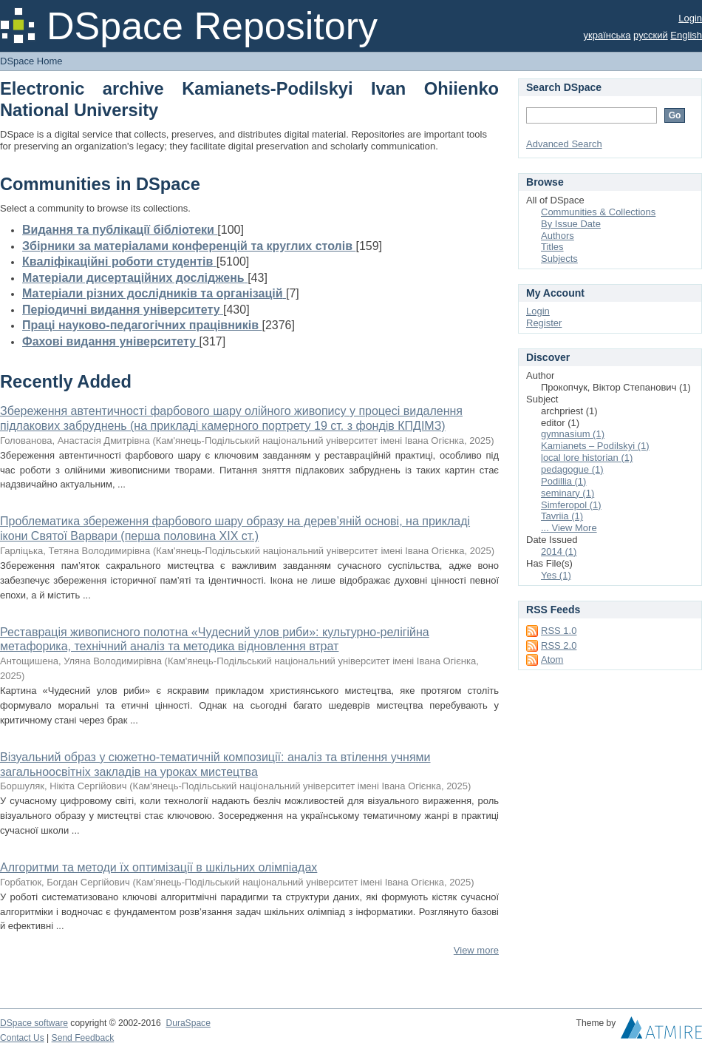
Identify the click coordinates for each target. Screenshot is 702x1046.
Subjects (559, 258)
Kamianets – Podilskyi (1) (595, 445)
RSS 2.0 (558, 645)
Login (690, 18)
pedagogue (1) (572, 469)
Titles (552, 246)
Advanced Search (564, 143)
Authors (557, 235)
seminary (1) (567, 493)
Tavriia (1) (562, 516)
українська (607, 35)
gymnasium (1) (572, 433)
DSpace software (34, 1023)
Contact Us (22, 1038)
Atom (552, 659)
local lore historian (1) (587, 457)
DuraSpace (188, 1023)
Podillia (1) (563, 481)
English (686, 35)
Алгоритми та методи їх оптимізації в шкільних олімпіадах (158, 867)
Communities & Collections (598, 211)
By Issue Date (571, 223)
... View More (569, 527)
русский (650, 35)
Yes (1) (556, 575)
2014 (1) (558, 551)
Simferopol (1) (571, 504)
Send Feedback (83, 1038)
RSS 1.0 (558, 630)
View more (476, 950)
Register (544, 322)
